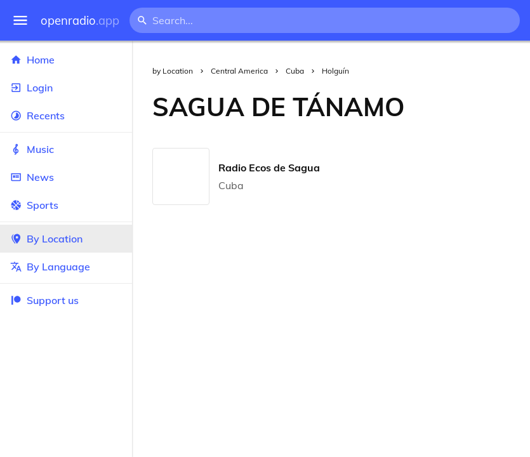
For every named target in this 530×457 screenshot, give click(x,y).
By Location (66, 239)
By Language (66, 267)
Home (66, 60)
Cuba (295, 71)
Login (66, 88)
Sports (66, 205)
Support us (44, 300)
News (66, 177)
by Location (172, 71)
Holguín (335, 71)
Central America (239, 71)
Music (66, 149)
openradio (80, 20)
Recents (66, 115)
